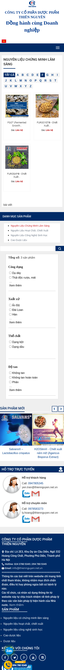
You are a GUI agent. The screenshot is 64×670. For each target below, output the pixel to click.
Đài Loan (16, 309)
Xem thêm (15, 285)
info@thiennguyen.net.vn (27, 568)
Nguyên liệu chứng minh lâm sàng (30, 225)
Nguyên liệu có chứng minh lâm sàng (26, 618)
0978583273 (35, 508)
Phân (14, 382)
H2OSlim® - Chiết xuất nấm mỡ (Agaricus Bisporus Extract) (48, 453)
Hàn (13, 314)
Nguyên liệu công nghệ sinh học (29, 235)
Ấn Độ (14, 305)
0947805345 (35, 483)
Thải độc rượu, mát (22, 277)
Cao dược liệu (19, 240)
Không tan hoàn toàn (23, 377)
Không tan (17, 372)
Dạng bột (16, 342)
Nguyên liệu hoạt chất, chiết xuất (29, 230)
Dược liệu (9, 641)
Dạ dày (15, 273)
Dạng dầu (16, 346)
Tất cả (9, 74)
